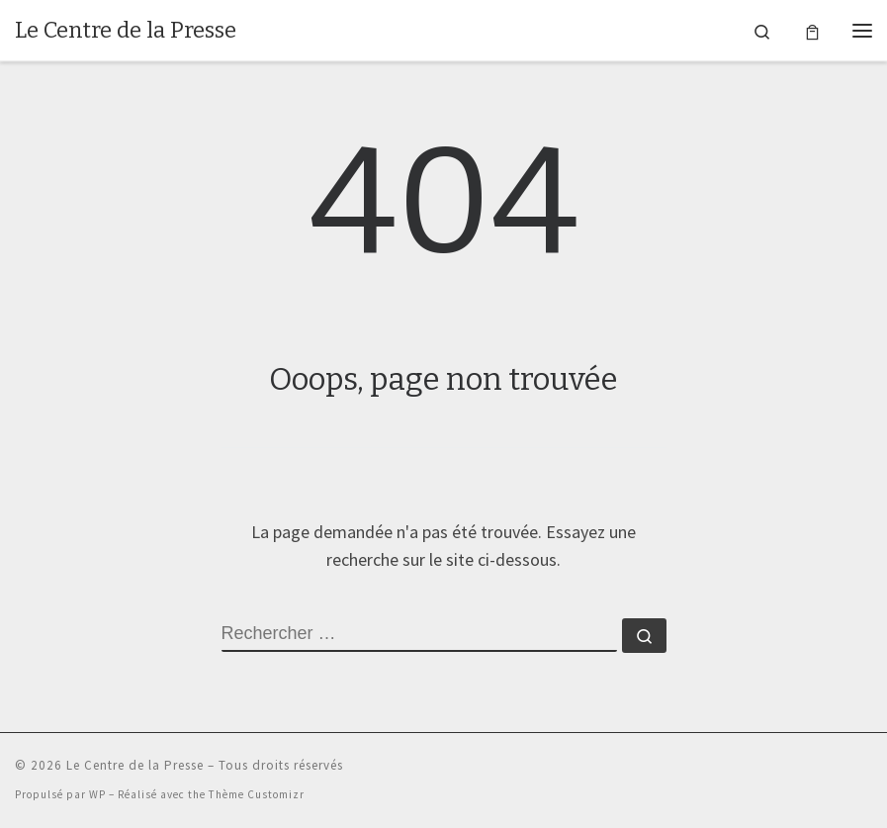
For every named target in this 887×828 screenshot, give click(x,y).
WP (97, 794)
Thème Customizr (257, 794)
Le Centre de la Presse (135, 765)
